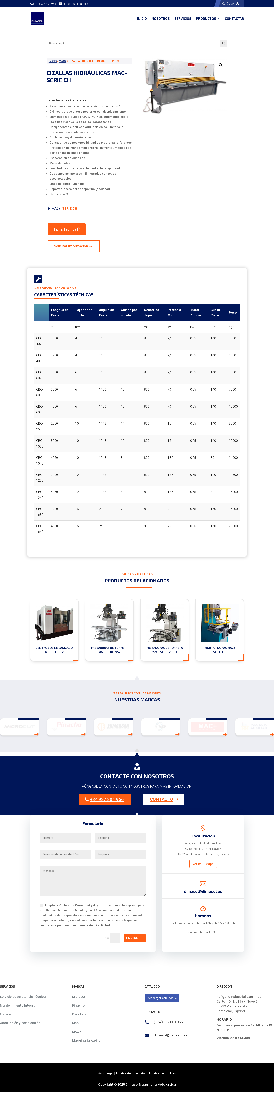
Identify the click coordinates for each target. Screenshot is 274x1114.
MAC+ (62, 61)
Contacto (161, 821)
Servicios (182, 18)
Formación (8, 1036)
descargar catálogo (161, 1019)
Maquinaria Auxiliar (87, 1062)
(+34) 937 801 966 (44, 3)
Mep (75, 1045)
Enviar (132, 960)
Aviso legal (105, 1095)
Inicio (142, 18)
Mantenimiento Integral (18, 1027)
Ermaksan (80, 1036)
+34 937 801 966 (107, 821)
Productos (206, 18)
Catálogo (228, 3)
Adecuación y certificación (20, 1045)
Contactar (234, 18)
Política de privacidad (131, 1095)
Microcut (78, 1019)
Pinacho (78, 1027)
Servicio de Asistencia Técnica (23, 1019)
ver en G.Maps (203, 885)
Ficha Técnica (65, 229)
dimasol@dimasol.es (170, 1056)
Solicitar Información (71, 246)
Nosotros (161, 18)
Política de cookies (162, 1095)
